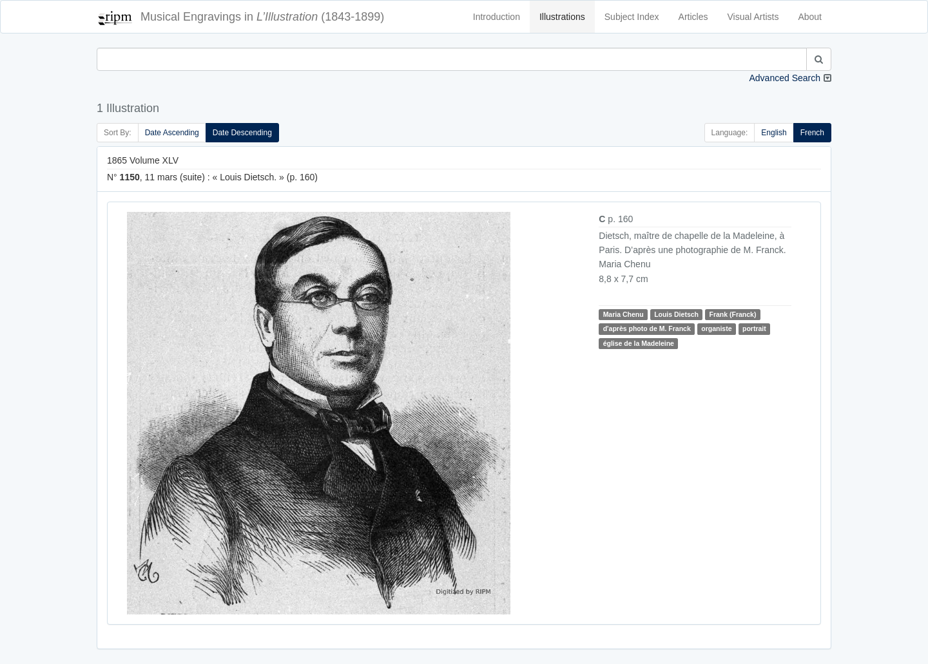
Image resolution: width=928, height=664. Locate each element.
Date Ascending (172, 132)
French (812, 132)
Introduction (496, 17)
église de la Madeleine (638, 343)
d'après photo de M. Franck (647, 328)
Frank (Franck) (732, 314)
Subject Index (631, 17)
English (773, 132)
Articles (693, 17)
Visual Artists (753, 17)
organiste (716, 328)
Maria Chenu (623, 314)
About (810, 17)
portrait (754, 328)
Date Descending (242, 132)
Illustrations (562, 17)
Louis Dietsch (676, 314)
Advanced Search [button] (784, 78)
